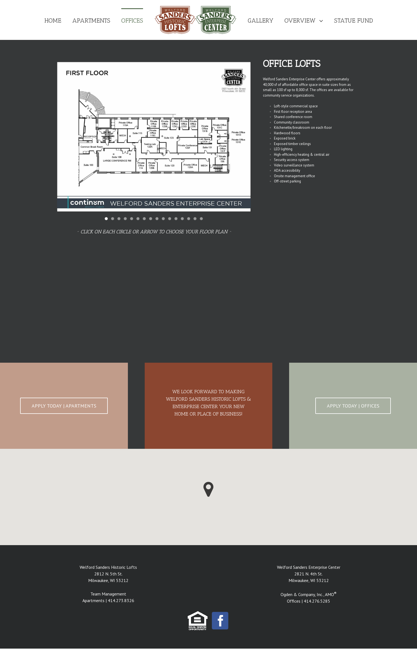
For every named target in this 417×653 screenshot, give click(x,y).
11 (169, 218)
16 (201, 218)
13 (182, 218)
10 (163, 218)
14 (188, 218)
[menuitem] (58, 20)
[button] (208, 489)
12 (175, 218)
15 (195, 218)
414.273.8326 (121, 600)
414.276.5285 (317, 601)
